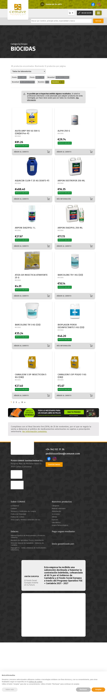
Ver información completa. (34, 483)
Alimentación (56, 563)
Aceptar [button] (98, 689)
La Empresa (15, 557)
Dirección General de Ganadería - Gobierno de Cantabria (27, 596)
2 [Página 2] (13, 402)
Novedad (58, 77)
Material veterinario (59, 560)
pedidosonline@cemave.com (63, 505)
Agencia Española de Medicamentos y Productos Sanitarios (28, 588)
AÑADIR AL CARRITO (21, 152)
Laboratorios (56, 574)
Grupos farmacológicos (60, 577)
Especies (55, 571)
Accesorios (56, 566)
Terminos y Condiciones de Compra (23, 563)
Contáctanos (54, 516)
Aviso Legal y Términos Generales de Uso (25, 571)
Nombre (43, 82)
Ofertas (54, 568)
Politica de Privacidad (18, 566)
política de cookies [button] (35, 682)
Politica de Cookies (17, 568)
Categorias (55, 557)
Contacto (14, 560)
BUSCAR (98, 21)
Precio (19, 77)
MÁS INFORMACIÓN (64, 199)
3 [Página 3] (16, 402)
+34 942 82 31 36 (55, 501)
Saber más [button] (10, 689)
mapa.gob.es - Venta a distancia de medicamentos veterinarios (28, 600)
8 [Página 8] (22, 402)
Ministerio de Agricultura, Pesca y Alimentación (27, 592)
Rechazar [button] (83, 689)
